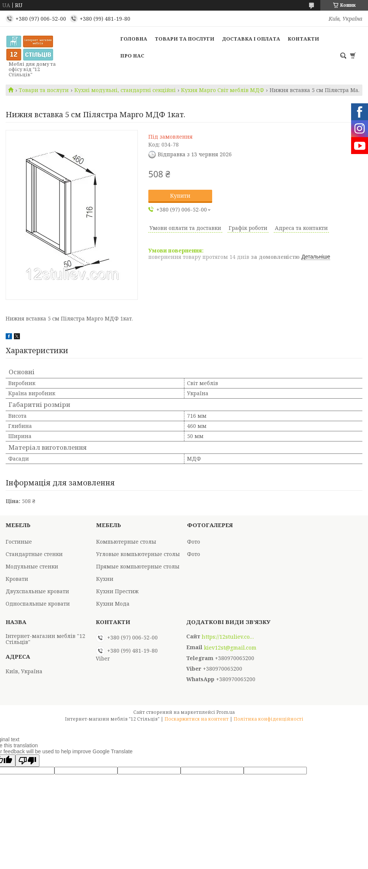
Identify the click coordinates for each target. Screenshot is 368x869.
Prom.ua (225, 712)
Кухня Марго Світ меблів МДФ (222, 90)
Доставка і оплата (251, 38)
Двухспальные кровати (37, 591)
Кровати (17, 578)
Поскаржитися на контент (196, 719)
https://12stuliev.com (228, 636)
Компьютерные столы (126, 541)
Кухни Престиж (117, 591)
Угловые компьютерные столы (138, 554)
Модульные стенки (32, 566)
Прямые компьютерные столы (137, 566)
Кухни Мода (113, 603)
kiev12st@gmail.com (230, 647)
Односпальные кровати (38, 603)
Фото (193, 541)
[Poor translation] (27, 760)
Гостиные (19, 541)
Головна (133, 38)
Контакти (303, 38)
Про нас (132, 55)
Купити (180, 195)
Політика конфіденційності (268, 719)
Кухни (104, 578)
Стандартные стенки (34, 554)
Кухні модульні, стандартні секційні (125, 90)
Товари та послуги (184, 38)
